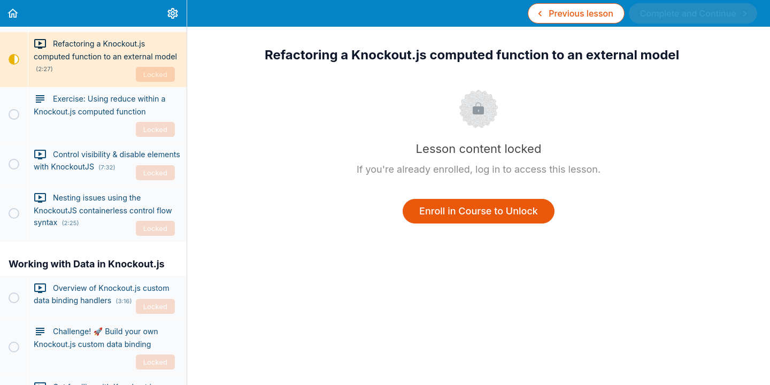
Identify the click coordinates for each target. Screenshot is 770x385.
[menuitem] (173, 13)
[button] (13, 13)
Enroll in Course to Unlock (478, 211)
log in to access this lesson (536, 169)
